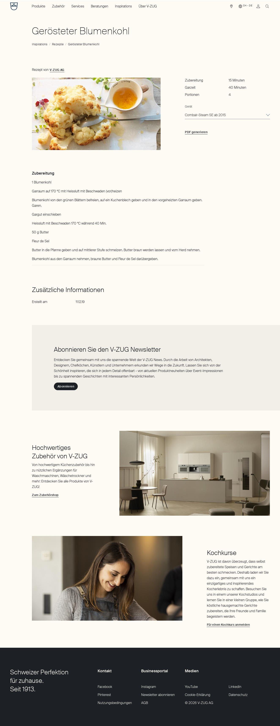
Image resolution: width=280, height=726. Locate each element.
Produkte (38, 6)
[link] (231, 7)
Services (77, 6)
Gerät (188, 106)
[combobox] (227, 115)
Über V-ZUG (148, 6)
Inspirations (123, 6)
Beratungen (99, 6)
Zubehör (58, 6)
